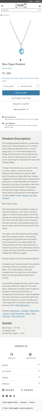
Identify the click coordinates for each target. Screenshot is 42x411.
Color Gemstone (17, 313)
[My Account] (40, 5)
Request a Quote (21, 104)
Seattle (21, 377)
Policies (32, 402)
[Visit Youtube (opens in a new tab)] (11, 396)
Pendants (6, 316)
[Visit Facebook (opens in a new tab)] (7, 396)
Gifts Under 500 (18, 316)
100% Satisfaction (22, 305)
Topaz (27, 313)
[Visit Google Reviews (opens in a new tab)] (11, 390)
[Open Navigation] (2, 5)
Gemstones (15, 311)
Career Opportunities (10, 402)
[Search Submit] (39, 10)
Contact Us (21, 346)
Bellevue (21, 383)
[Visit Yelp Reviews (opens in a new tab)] (30, 390)
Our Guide (21, 371)
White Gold (34, 311)
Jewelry (21, 365)
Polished (24, 311)
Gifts (33, 313)
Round (6, 313)
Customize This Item (21, 98)
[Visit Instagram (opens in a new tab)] (3, 396)
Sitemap (23, 402)
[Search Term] (21, 10)
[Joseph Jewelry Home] (1, 15)
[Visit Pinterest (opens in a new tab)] (14, 396)
